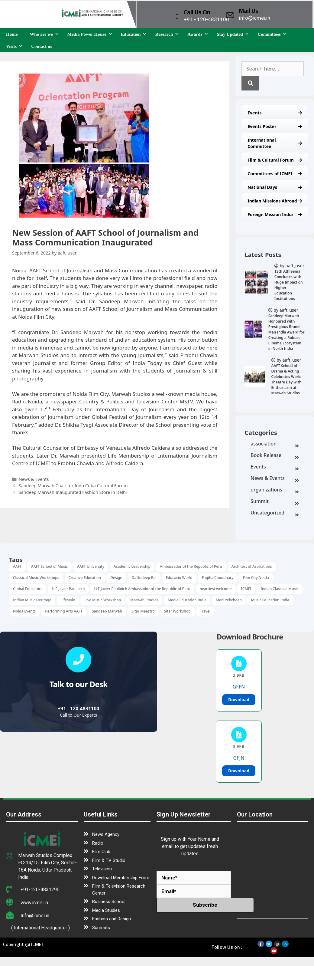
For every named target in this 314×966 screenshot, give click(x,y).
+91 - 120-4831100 (78, 708)
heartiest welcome (216, 588)
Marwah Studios (144, 600)
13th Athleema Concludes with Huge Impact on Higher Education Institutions (288, 285)
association (275, 444)
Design (116, 577)
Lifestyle (68, 600)
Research (168, 34)
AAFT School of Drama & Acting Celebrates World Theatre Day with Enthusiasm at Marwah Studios (286, 379)
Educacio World (179, 577)
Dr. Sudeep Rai (144, 577)
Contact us (41, 46)
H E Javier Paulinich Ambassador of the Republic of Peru (142, 588)
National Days (275, 187)
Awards (199, 34)
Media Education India (187, 600)
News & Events (275, 479)
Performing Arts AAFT (64, 611)
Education (135, 34)
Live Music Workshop (102, 600)
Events (275, 113)
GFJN (238, 757)
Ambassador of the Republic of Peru (191, 566)
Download (238, 699)
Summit (275, 502)
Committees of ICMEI (275, 173)
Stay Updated (234, 34)
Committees (273, 34)
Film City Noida (256, 577)
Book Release (275, 456)
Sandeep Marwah (107, 611)
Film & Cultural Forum (275, 160)
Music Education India (270, 600)
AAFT (17, 566)
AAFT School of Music (49, 566)
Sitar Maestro (143, 611)
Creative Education (85, 577)
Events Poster (275, 126)
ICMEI (246, 588)
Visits (15, 46)
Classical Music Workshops (36, 577)
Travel (205, 611)
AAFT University (90, 566)
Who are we (45, 34)
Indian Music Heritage (32, 600)
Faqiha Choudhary (218, 577)
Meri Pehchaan (229, 600)
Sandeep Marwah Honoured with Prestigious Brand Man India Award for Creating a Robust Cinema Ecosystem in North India (286, 332)
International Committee (275, 143)
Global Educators (27, 588)
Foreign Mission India (275, 214)
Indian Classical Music (279, 588)
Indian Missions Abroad (275, 201)
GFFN (239, 686)
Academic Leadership (132, 566)
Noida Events (24, 611)
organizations (275, 490)
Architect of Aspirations (251, 566)
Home (12, 34)
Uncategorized (275, 513)
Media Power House (91, 34)
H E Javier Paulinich (68, 588)
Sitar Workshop (177, 611)
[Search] (250, 83)
